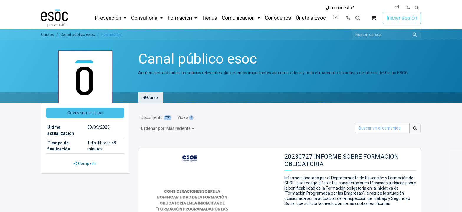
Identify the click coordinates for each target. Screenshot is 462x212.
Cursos (47, 34)
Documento (156, 117)
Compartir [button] (85, 163)
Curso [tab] (150, 97)
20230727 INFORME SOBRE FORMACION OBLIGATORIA (341, 160)
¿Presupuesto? (340, 7)
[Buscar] (415, 34)
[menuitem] (111, 18)
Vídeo (185, 117)
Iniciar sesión (402, 18)
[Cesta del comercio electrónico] (373, 18)
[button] (416, 7)
